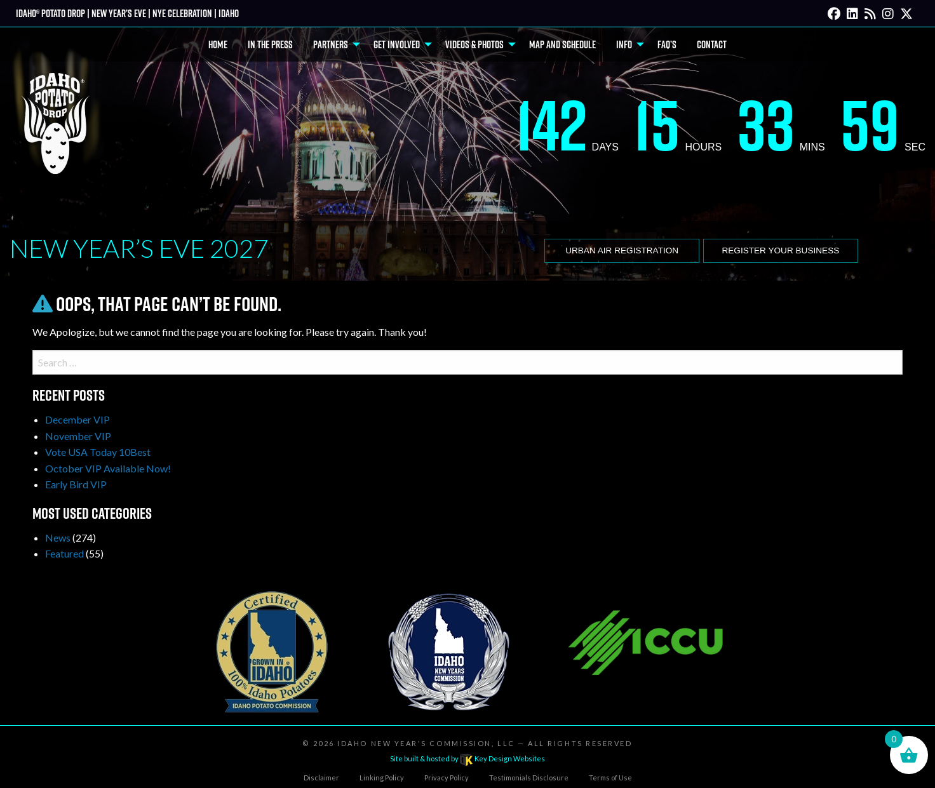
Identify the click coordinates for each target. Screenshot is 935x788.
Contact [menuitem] (712, 44)
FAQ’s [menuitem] (666, 44)
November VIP (78, 436)
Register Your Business (780, 250)
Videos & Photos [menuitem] (474, 44)
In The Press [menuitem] (270, 44)
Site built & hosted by (467, 758)
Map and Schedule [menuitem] (562, 44)
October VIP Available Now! (108, 468)
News (58, 537)
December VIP (77, 419)
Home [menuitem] (217, 44)
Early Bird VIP (76, 484)
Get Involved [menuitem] (396, 44)
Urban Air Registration (621, 250)
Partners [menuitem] (330, 44)
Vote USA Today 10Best (98, 452)
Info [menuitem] (624, 44)
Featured (64, 553)
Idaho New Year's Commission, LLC (426, 743)
